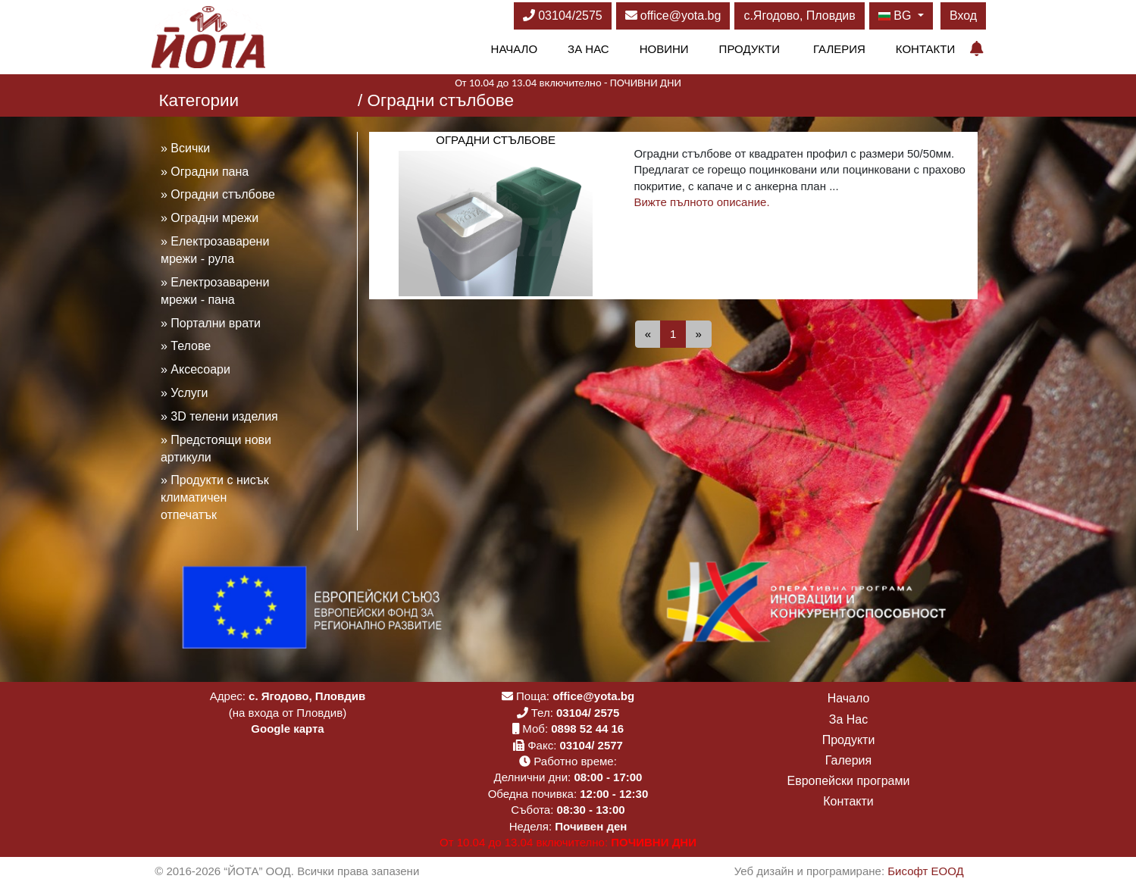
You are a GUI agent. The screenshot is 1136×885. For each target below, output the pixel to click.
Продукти (749, 48)
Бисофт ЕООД (925, 871)
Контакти (925, 48)
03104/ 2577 (591, 745)
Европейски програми (848, 780)
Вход (963, 15)
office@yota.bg (673, 15)
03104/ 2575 (587, 712)
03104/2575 (562, 15)
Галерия (839, 48)
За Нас (588, 48)
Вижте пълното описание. (701, 201)
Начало (514, 48)
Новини (664, 48)
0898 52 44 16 (587, 728)
